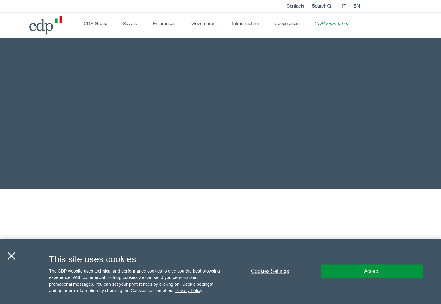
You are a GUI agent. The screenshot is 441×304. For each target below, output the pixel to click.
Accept (371, 271)
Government (204, 23)
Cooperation (286, 23)
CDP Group (95, 23)
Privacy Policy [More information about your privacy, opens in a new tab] (188, 290)
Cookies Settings (270, 271)
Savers (130, 23)
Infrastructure (245, 23)
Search (322, 6)
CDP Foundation (331, 24)
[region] (220, 271)
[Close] (11, 255)
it (344, 6)
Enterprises (164, 23)
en (356, 6)
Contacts (295, 6)
